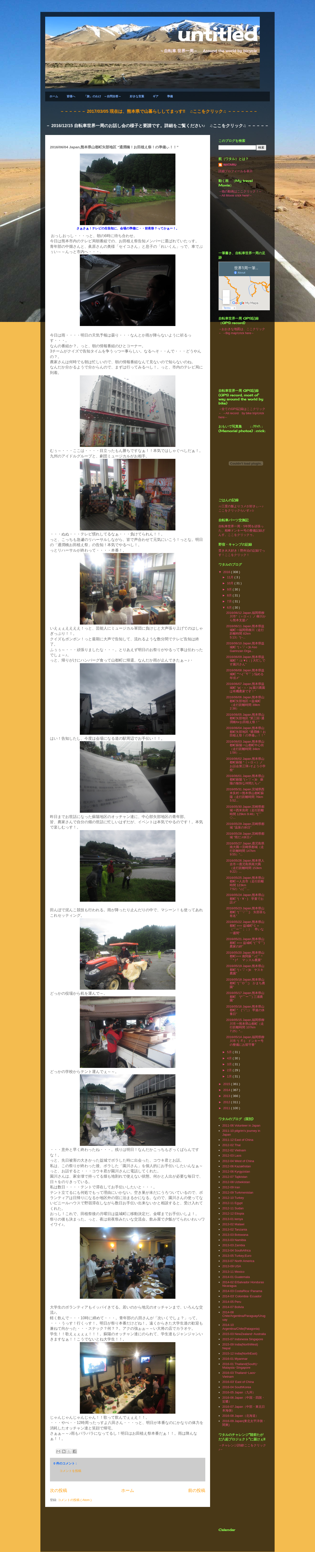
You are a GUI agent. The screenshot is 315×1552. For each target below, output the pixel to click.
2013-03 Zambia (233, 1245)
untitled (217, 34)
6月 (230, 607)
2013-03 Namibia (234, 1240)
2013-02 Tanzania (234, 1229)
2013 (227, 1096)
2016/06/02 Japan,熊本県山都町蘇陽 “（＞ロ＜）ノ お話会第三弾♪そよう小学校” (246, 764)
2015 (227, 1084)
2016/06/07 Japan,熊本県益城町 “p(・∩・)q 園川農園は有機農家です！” (245, 687)
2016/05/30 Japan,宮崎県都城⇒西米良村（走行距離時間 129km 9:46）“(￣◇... (245, 812)
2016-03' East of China (238, 1382)
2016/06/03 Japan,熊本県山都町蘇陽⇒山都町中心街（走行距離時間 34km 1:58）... (245, 747)
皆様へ (71, 96)
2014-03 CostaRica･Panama (242, 1291)
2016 (227, 572)
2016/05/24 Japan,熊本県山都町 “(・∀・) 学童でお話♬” (245, 898)
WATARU (229, 164)
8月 (230, 595)
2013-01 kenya (232, 1219)
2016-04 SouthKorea (236, 1387)
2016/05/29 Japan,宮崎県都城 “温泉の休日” (245, 825)
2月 (230, 1070)
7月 (230, 601)
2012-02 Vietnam (234, 1150)
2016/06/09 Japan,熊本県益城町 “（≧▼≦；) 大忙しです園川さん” (245, 660)
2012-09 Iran (231, 1187)
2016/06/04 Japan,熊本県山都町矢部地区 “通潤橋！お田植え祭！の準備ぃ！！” (246, 731)
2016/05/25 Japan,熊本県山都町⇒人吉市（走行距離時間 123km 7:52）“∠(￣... (245, 883)
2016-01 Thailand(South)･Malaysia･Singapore (240, 1366)
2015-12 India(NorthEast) (239, 1353)
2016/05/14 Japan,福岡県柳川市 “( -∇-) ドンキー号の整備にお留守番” (245, 1040)
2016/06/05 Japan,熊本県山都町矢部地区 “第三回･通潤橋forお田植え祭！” (245, 718)
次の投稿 (58, 1490)
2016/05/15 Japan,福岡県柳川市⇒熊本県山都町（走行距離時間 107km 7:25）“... (245, 1025)
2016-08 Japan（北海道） (240, 1415)
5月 (230, 1052)
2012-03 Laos (231, 1155)
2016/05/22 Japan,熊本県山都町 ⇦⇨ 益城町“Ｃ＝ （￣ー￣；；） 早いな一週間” (245, 927)
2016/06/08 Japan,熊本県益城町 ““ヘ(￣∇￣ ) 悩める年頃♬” (245, 673)
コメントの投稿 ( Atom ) (75, 1500)
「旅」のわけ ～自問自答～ (102, 96)
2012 (227, 1102)
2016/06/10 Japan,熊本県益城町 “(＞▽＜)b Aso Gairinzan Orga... (245, 646)
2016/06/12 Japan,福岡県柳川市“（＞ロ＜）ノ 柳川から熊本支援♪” (246, 616)
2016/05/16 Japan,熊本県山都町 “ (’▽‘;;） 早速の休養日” (245, 1010)
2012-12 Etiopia (233, 1213)
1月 (230, 1076)
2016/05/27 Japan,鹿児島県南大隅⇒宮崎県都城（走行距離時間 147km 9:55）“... (245, 849)
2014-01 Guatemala (236, 1277)
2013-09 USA (231, 1266)
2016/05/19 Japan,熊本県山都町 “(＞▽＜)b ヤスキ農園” (245, 969)
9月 (230, 589)
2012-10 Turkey (233, 1198)
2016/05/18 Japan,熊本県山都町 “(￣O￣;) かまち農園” (245, 983)
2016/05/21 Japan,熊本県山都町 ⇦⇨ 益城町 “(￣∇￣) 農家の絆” (247, 942)
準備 (170, 96)
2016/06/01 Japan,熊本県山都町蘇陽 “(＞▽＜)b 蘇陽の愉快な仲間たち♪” (245, 779)
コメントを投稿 (70, 1471)
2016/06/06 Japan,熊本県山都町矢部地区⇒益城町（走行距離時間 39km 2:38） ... (245, 702)
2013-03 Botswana (235, 1234)
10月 (230, 583)
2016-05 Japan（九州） (238, 1392)
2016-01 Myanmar (235, 1359)
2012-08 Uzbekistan (236, 1182)
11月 (230, 577)
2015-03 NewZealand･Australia (244, 1334)
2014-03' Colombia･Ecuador (241, 1296)
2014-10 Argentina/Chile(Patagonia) (241, 1326)
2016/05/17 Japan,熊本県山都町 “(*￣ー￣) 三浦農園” (245, 996)
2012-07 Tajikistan (234, 1177)
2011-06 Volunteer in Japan (241, 1125)
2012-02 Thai (231, 1145)
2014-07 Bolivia (233, 1307)
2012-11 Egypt (232, 1203)
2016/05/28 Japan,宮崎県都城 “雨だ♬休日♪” (245, 835)
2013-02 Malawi (233, 1224)
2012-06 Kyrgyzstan (236, 1171)
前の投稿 (196, 1490)
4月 (230, 1058)
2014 (227, 1090)
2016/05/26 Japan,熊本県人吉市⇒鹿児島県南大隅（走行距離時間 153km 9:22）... (245, 866)
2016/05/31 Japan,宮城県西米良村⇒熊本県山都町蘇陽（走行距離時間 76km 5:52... (245, 794)
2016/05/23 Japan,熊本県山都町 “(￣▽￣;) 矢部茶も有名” (246, 911)
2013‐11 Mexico (233, 1271)
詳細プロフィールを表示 (235, 171)
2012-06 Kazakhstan (236, 1166)
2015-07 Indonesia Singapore (242, 1339)
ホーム (53, 96)
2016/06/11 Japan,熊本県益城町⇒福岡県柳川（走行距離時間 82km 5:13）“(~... (245, 631)
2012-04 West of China (238, 1161)
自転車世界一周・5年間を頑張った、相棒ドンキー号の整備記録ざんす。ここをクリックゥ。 (241, 530)
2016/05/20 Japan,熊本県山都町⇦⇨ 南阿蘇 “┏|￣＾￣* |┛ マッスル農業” (245, 956)
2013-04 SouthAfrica (236, 1250)
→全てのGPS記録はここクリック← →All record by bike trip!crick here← (241, 413)
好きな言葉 (137, 96)
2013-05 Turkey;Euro (236, 1255)
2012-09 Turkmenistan (237, 1192)
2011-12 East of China (237, 1140)
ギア (155, 96)
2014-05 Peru (231, 1302)
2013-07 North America (238, 1261)
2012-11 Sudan (233, 1208)
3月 (230, 1064)
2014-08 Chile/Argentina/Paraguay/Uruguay (243, 1315)
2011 (227, 1108)
